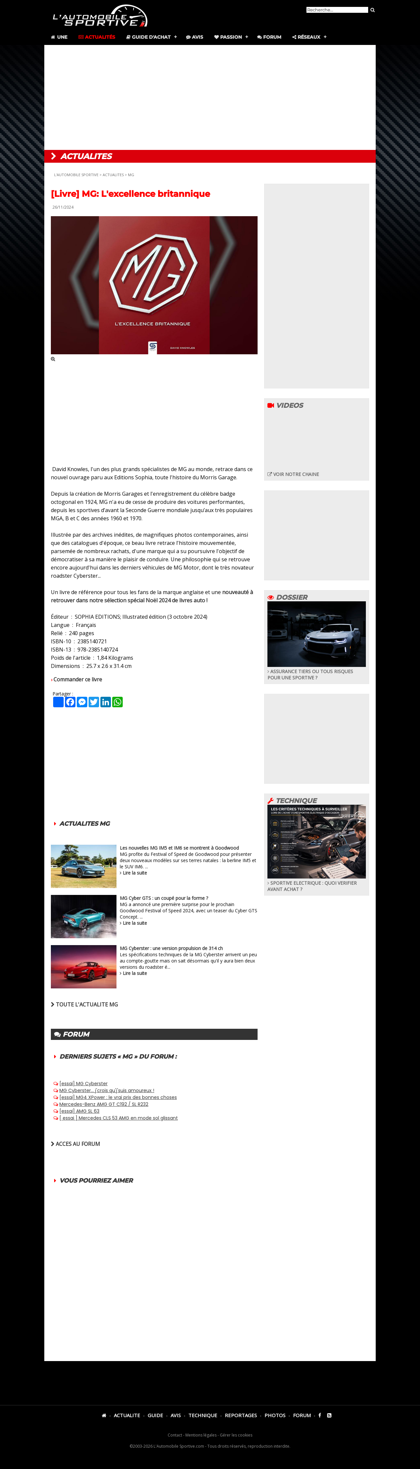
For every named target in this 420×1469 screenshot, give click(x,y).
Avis (194, 37)
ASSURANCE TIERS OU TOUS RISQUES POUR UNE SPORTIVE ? (316, 671)
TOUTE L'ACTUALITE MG (84, 1004)
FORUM (302, 1415)
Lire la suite (135, 873)
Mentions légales (201, 1435)
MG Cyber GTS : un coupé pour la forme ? (164, 898)
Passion (228, 37)
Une (58, 37)
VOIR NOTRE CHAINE (293, 474)
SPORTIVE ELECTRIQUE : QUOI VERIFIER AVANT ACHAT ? (316, 883)
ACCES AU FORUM (75, 1144)
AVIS (176, 1415)
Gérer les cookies (236, 1435)
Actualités (96, 37)
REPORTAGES (241, 1415)
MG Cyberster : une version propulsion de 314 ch (171, 948)
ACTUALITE (127, 1415)
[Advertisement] (210, 97)
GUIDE (155, 1415)
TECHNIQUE (202, 1415)
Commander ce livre (77, 679)
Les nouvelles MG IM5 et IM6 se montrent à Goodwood (179, 848)
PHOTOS (274, 1415)
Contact (175, 1435)
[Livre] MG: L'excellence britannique (130, 194)
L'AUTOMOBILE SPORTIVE (76, 174)
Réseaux (306, 37)
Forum (269, 37)
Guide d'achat (148, 37)
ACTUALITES (113, 174)
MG (131, 174)
